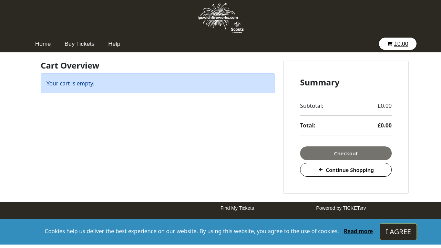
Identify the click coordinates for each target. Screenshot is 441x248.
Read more (358, 231)
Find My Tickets (237, 208)
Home (43, 44)
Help (114, 44)
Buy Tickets (79, 44)
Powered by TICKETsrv (341, 208)
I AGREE (398, 231)
